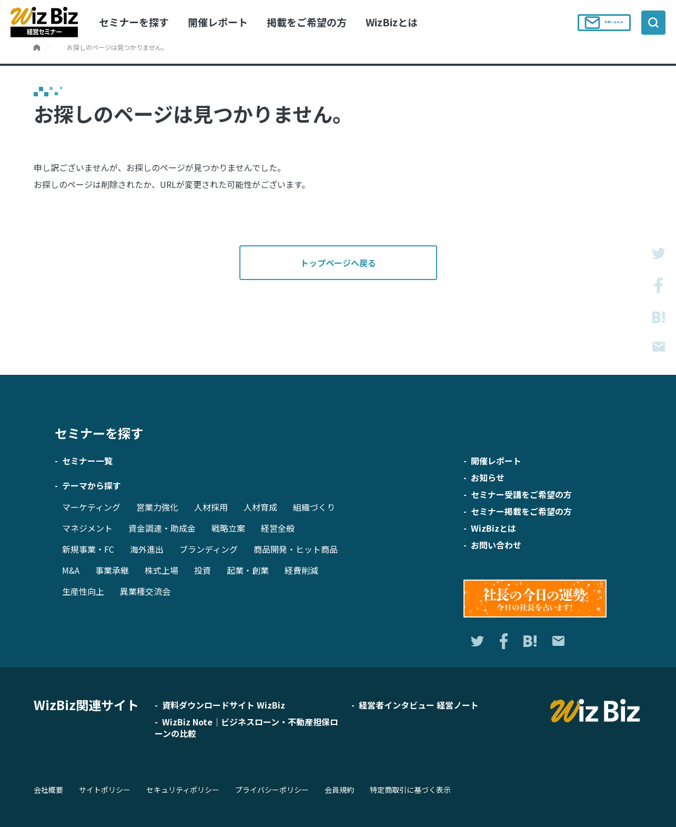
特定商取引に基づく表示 (410, 789)
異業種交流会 (145, 591)
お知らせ (488, 477)
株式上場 (161, 570)
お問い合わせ (598, 22)
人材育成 (260, 507)
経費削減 (301, 570)
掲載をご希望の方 (307, 22)
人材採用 (211, 507)
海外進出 (147, 549)
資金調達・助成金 (162, 528)
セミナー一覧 (87, 460)
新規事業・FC (88, 549)
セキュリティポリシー (182, 789)
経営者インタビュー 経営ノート (419, 705)
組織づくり (314, 507)
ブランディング (208, 549)
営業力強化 (157, 507)
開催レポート (218, 22)
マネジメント (87, 528)
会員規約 (339, 789)
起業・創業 (248, 570)
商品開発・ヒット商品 (296, 549)
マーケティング (91, 507)
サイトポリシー (104, 789)
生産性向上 (83, 591)
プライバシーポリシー (272, 789)
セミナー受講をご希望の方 (521, 494)
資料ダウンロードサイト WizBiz (223, 705)
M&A (70, 570)
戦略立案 (228, 528)
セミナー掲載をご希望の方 (521, 511)
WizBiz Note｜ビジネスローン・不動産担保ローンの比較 (246, 727)
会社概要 (48, 789)
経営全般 (278, 528)
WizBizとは (392, 22)
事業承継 (112, 570)
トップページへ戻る (338, 262)
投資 (202, 570)
